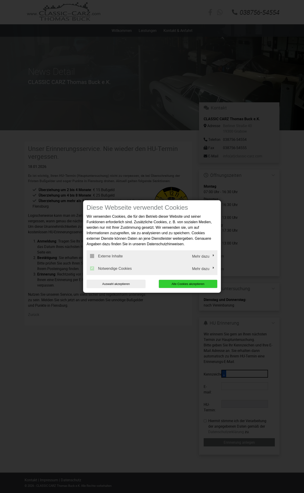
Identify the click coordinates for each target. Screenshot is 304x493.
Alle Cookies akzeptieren (188, 284)
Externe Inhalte (106, 256)
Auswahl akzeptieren (116, 284)
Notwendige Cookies (111, 268)
